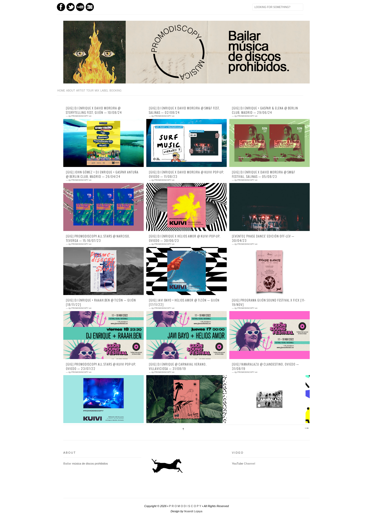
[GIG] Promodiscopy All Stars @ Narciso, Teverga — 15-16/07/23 (98, 238)
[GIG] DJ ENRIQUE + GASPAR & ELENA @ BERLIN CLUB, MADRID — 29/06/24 (265, 110)
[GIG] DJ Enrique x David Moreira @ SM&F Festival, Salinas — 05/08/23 (263, 174)
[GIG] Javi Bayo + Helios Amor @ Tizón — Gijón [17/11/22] (184, 302)
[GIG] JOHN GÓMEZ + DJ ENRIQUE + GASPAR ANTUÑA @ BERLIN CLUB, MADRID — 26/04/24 (102, 174)
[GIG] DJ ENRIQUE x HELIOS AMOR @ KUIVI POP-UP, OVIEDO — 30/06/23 (184, 238)
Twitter (70, 7)
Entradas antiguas (306, 428)
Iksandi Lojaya (193, 511)
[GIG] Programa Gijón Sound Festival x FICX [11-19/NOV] (268, 302)
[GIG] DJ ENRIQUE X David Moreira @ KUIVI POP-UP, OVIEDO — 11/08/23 (186, 174)
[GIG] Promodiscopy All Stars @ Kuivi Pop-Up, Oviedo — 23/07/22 (101, 366)
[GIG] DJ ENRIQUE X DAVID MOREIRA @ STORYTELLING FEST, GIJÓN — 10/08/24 (94, 110)
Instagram (90, 7)
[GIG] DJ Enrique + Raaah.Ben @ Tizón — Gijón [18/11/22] (101, 302)
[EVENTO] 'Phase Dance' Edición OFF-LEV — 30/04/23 (263, 238)
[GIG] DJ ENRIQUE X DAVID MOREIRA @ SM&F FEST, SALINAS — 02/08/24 (184, 110)
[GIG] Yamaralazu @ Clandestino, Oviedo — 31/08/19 (265, 366)
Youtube (80, 7)
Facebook (61, 7)
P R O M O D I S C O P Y (185, 506)
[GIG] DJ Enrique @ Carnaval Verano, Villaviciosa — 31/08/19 (178, 366)
